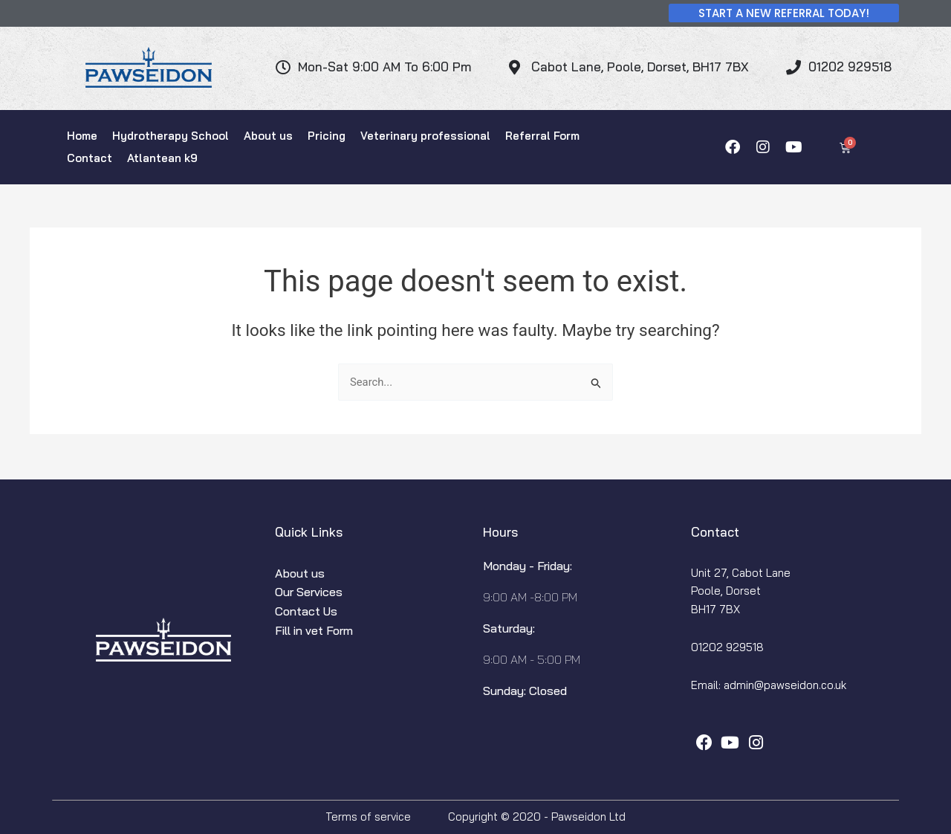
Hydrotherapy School (170, 136)
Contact (89, 158)
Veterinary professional (425, 136)
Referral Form (542, 136)
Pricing (326, 136)
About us (268, 136)
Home (82, 136)
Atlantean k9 (162, 158)
